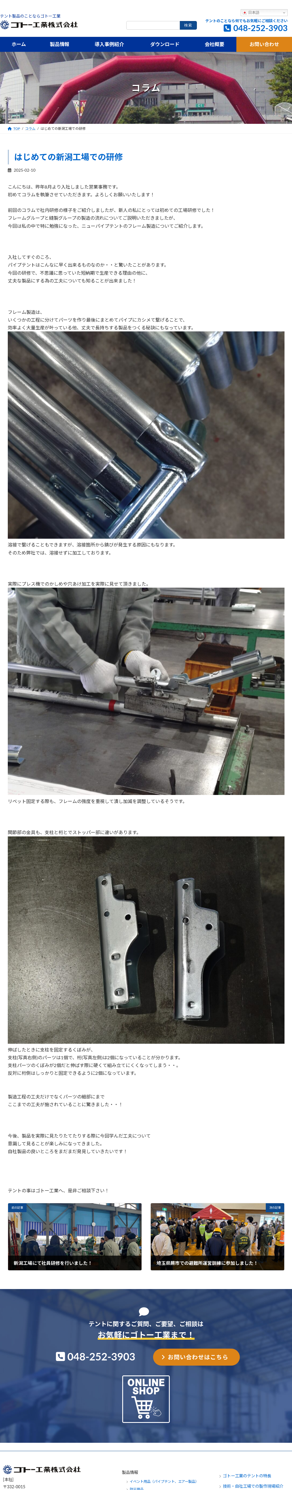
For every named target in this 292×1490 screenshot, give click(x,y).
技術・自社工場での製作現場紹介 (253, 1485)
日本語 (250, 12)
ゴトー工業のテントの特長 (247, 1475)
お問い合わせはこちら (198, 1357)
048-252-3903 (260, 28)
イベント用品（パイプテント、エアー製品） (164, 1481)
